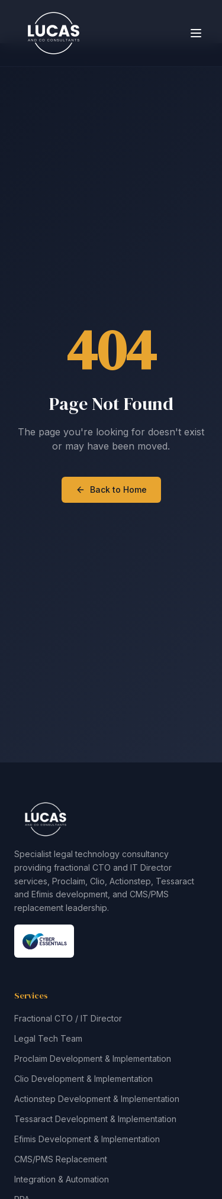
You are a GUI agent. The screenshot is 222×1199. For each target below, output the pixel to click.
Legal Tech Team (48, 1038)
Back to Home (111, 489)
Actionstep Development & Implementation (96, 1099)
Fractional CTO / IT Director (68, 1018)
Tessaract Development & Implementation (95, 1119)
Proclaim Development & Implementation (92, 1058)
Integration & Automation (61, 1179)
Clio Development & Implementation (83, 1079)
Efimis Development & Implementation (87, 1139)
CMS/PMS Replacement (60, 1159)
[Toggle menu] (196, 33)
